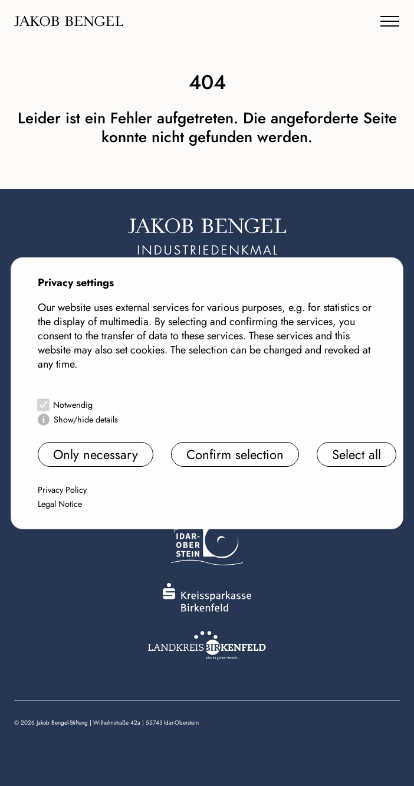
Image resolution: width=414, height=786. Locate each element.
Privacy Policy (62, 490)
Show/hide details (86, 419)
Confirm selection (235, 454)
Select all (356, 454)
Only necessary (95, 454)
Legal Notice (60, 504)
